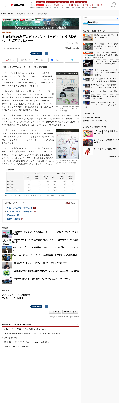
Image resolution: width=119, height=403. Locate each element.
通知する (27, 60)
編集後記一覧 (114, 156)
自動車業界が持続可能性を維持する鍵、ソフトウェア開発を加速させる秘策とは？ (33, 333)
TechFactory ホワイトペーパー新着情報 (16, 325)
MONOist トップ (70, 312)
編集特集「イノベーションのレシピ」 (95, 121)
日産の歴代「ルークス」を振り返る (16, 346)
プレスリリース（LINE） (13, 298)
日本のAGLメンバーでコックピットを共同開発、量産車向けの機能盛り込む (45, 255)
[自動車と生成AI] (15, 219)
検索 (117, 17)
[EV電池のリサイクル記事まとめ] (21, 212)
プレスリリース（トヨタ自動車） (16, 295)
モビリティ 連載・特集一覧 (92, 118)
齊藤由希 (68, 48)
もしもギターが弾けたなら (105, 149)
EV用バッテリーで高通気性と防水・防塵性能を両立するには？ (26, 329)
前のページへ (36, 54)
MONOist (3, 14)
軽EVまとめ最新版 (10, 338)
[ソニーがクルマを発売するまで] (21, 208)
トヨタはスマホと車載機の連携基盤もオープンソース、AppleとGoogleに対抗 (45, 271)
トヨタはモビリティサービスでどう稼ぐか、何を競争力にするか (40, 263)
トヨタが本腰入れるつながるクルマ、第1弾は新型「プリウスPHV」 (41, 279)
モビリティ (11, 14)
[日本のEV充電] (14, 215)
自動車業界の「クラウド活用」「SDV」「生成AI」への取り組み (26, 342)
